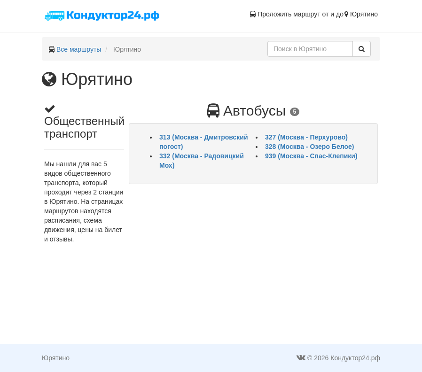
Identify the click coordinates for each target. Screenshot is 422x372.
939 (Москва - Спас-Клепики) (311, 156)
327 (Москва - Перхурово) (306, 137)
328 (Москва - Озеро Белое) (309, 146)
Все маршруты (79, 49)
